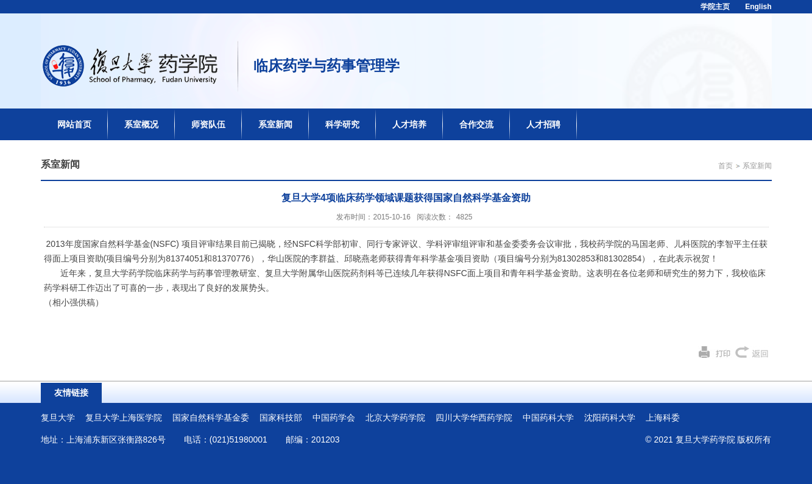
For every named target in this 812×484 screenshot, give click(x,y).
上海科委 (663, 417)
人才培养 (409, 124)
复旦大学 (58, 417)
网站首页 (74, 124)
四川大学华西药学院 (474, 417)
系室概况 (141, 124)
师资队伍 (208, 124)
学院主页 (715, 6)
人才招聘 (543, 124)
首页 (725, 166)
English (758, 6)
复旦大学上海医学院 (123, 417)
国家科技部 (280, 417)
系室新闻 (275, 124)
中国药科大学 (548, 417)
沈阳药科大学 (609, 417)
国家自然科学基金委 (210, 417)
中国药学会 (333, 417)
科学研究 (342, 124)
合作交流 (476, 124)
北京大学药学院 (395, 417)
